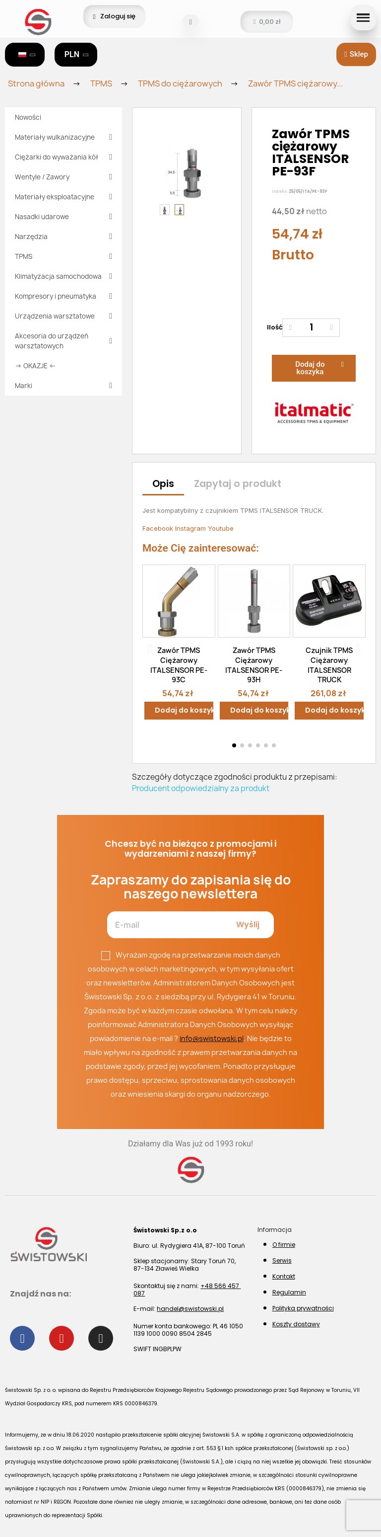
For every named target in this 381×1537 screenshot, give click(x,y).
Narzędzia (63, 236)
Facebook (158, 528)
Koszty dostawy (296, 1324)
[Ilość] (311, 327)
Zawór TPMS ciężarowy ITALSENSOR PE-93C (178, 665)
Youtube (221, 528)
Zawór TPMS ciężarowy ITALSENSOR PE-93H (253, 665)
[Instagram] (100, 1338)
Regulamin (289, 1292)
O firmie (283, 1244)
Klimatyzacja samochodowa (63, 276)
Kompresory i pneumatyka (63, 296)
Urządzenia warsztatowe (63, 316)
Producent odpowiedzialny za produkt (200, 788)
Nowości (28, 117)
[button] (190, 22)
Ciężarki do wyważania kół (63, 157)
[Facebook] (22, 1338)
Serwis (282, 1260)
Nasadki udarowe (63, 217)
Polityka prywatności (303, 1308)
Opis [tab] (163, 483)
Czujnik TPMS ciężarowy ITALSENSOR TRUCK (329, 665)
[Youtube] (61, 1338)
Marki (63, 386)
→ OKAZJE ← (35, 365)
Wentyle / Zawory (63, 177)
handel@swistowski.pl (190, 1308)
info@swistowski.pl (212, 1038)
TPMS (63, 256)
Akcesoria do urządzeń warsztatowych (63, 340)
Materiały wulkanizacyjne (63, 137)
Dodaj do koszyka (184, 710)
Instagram (191, 528)
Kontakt (283, 1276)
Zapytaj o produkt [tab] (237, 483)
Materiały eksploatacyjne (63, 197)
